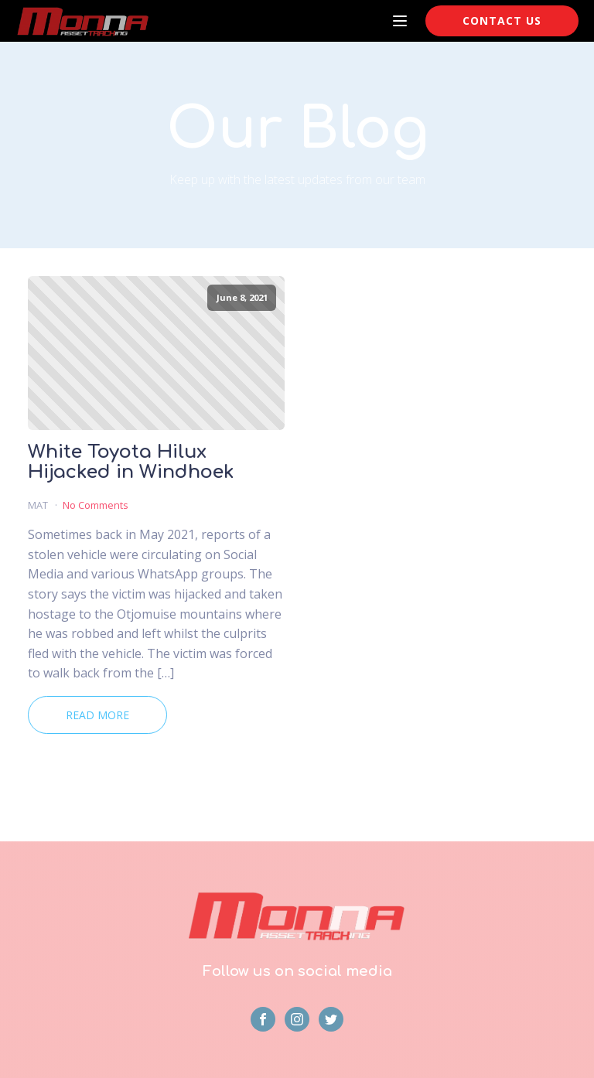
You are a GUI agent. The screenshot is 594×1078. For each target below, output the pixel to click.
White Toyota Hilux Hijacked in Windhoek (131, 462)
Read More (97, 715)
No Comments (95, 505)
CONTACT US (502, 20)
